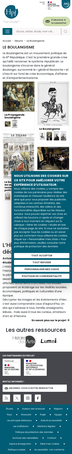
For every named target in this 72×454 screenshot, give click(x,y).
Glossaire (26, 414)
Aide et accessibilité (51, 420)
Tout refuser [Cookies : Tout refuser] (42, 262)
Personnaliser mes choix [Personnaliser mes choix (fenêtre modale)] (42, 269)
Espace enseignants (20, 443)
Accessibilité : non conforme (49, 449)
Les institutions (21, 426)
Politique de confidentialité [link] (42, 276)
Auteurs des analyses (33, 408)
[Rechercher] (37, 31)
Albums (19, 40)
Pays (9, 414)
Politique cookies (16, 449)
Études (9, 408)
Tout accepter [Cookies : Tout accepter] (41, 255)
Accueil (7, 40)
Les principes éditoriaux (19, 420)
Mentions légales (46, 426)
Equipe (58, 414)
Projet (43, 414)
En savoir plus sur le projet (49, 320)
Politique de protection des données (34, 432)
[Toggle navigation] (7, 31)
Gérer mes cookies (49, 443)
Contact (51, 437)
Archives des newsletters (25, 437)
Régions (58, 408)
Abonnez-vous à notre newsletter (29, 388)
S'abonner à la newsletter (58, 21)
